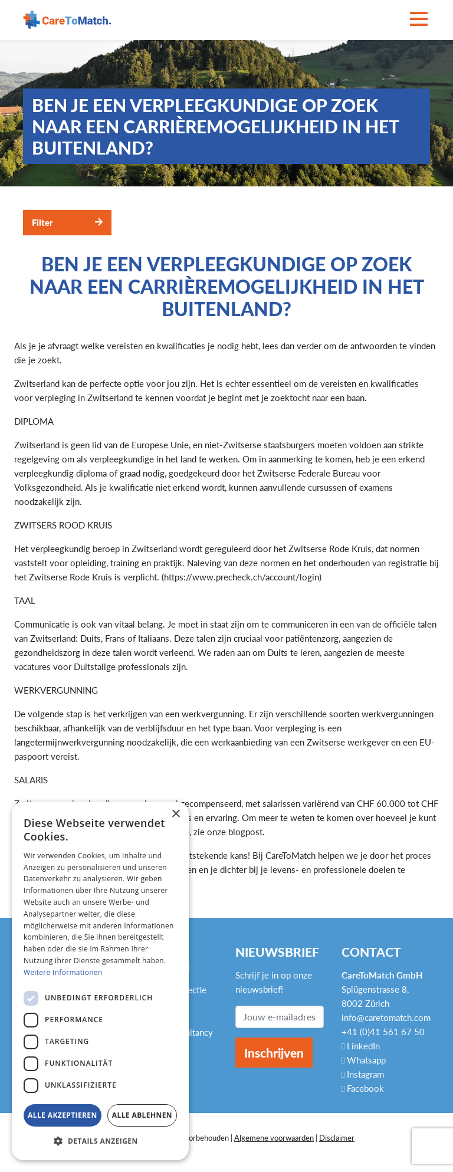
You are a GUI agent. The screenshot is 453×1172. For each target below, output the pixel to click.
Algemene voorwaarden (274, 1138)
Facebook (363, 1088)
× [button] (175, 814)
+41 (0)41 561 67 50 (383, 1031)
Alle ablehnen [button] (142, 1115)
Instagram (363, 1074)
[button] (100, 1141)
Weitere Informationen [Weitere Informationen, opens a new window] (63, 972)
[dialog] (100, 981)
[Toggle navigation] (419, 19)
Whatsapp (364, 1060)
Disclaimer (336, 1138)
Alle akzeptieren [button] (62, 1115)
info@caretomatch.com (386, 1017)
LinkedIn (361, 1045)
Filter (42, 222)
